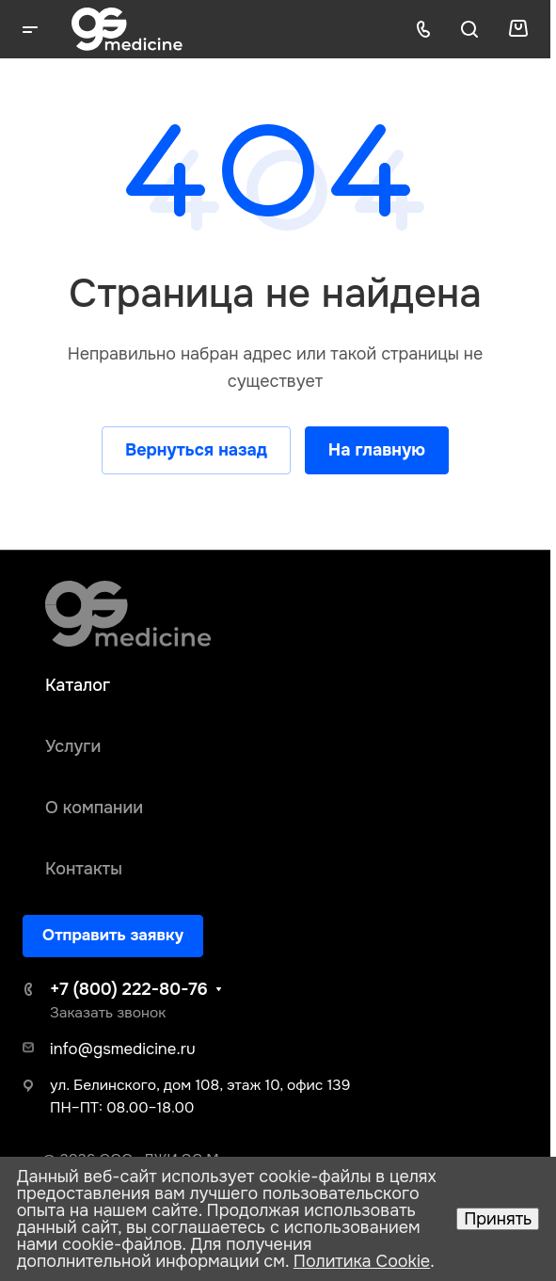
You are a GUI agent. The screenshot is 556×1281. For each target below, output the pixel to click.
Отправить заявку (112, 935)
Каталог (77, 685)
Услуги (73, 746)
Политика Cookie (362, 1261)
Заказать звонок (108, 1012)
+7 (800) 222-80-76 (129, 989)
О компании (94, 807)
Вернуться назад (196, 450)
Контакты (83, 868)
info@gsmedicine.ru (123, 1049)
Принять (498, 1219)
